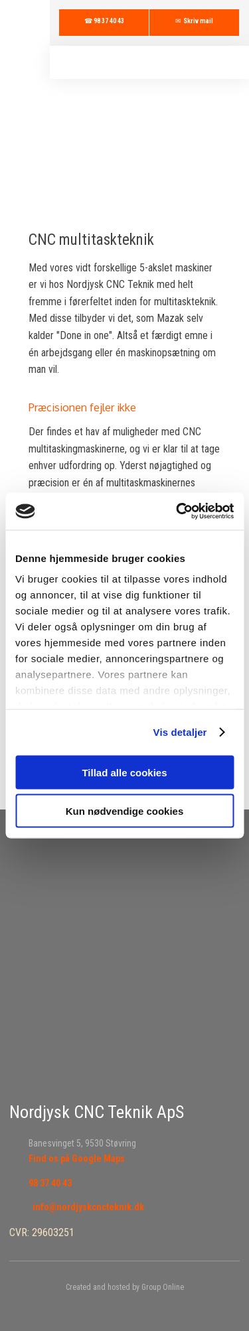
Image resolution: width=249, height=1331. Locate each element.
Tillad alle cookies (124, 772)
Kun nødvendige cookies (125, 811)
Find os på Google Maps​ (77, 1158)
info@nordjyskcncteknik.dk (88, 1207)
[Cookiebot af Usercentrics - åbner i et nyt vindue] (177, 511)
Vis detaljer (180, 732)
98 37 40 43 (50, 1183)
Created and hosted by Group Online (125, 1287)
